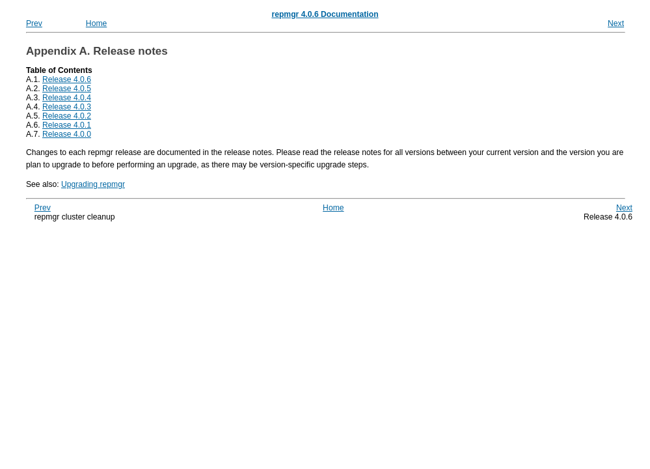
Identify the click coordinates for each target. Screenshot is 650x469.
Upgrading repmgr (93, 184)
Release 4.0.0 (66, 134)
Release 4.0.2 (66, 116)
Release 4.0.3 (66, 106)
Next (616, 23)
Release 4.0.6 (66, 79)
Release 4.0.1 (66, 125)
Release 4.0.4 (66, 97)
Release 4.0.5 (66, 88)
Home (96, 23)
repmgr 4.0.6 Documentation (324, 14)
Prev (34, 23)
